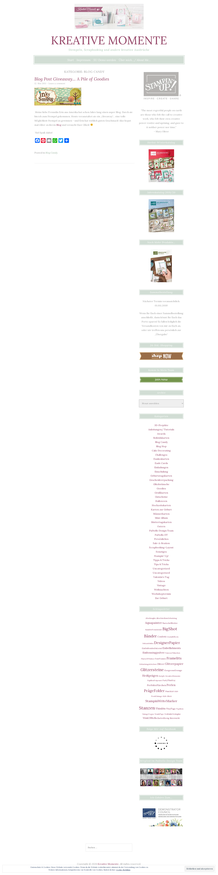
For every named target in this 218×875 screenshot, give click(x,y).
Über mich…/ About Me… (135, 60)
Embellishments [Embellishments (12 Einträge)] (172, 648)
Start (70, 60)
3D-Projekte (161, 425)
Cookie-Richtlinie (123, 870)
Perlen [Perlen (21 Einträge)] (171, 685)
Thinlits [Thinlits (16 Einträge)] (161, 708)
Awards (161, 433)
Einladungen (161, 467)
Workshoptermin (161, 593)
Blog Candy (52, 152)
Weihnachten (161, 589)
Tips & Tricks (161, 564)
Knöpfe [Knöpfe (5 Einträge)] (162, 676)
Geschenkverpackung (161, 479)
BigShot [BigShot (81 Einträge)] (169, 628)
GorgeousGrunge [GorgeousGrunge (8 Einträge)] (173, 670)
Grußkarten (161, 492)
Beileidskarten (161, 437)
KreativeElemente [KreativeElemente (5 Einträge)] (172, 676)
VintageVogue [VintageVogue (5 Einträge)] (148, 714)
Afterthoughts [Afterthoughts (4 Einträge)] (151, 618)
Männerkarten (161, 513)
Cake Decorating (161, 450)
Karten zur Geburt (161, 509)
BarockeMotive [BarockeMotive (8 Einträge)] (170, 623)
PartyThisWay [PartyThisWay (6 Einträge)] (169, 680)
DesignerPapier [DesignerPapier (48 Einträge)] (167, 642)
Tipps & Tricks (161, 560)
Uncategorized (161, 568)
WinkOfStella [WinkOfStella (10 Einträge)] (150, 717)
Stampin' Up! (161, 555)
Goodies (161, 488)
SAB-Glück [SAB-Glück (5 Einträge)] (167, 696)
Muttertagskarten (161, 522)
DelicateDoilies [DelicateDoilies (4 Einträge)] (148, 643)
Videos (161, 581)
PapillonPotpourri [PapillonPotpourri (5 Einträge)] (154, 680)
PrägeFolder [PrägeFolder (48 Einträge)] (154, 690)
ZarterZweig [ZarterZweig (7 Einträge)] (163, 718)
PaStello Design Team (161, 530)
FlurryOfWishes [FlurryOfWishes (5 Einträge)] (147, 659)
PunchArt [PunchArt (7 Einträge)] (169, 691)
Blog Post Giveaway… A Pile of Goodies (72, 79)
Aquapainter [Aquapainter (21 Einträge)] (153, 623)
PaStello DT (161, 534)
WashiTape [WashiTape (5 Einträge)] (159, 714)
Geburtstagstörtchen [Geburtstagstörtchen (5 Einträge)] (148, 664)
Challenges (161, 454)
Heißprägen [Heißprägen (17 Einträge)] (150, 675)
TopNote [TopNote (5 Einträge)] (180, 709)
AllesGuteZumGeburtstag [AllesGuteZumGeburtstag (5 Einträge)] (166, 618)
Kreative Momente (109, 40)
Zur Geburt (161, 598)
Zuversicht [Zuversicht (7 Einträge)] (175, 718)
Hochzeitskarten (161, 505)
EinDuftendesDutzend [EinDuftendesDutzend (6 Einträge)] (152, 648)
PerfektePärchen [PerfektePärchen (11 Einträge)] (156, 685)
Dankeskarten (161, 458)
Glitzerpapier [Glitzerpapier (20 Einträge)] (174, 664)
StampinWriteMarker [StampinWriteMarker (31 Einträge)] (161, 701)
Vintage (161, 585)
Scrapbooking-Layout (161, 547)
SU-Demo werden (104, 60)
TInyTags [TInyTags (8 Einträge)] (171, 708)
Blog (58, 124)
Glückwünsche (161, 484)
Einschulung (161, 471)
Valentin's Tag (161, 577)
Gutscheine (161, 496)
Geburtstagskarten (161, 475)
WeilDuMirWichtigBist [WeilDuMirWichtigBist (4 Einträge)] (172, 714)
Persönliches (161, 538)
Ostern (161, 526)
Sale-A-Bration (161, 543)
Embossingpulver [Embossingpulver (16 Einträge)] (154, 652)
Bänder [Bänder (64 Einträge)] (150, 636)
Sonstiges (161, 551)
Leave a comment (56, 83)
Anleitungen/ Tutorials (161, 429)
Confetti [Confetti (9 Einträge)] (161, 636)
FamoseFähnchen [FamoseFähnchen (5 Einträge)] (172, 653)
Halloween (161, 501)
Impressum (84, 60)
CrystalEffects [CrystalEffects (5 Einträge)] (172, 637)
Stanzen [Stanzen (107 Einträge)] (147, 708)
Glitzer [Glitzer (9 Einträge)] (160, 664)
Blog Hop (161, 446)
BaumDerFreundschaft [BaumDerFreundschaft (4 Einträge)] (153, 630)
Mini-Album (161, 517)
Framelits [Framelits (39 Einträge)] (174, 658)
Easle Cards (161, 463)
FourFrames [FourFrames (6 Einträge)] (160, 658)
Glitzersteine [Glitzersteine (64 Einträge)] (152, 669)
